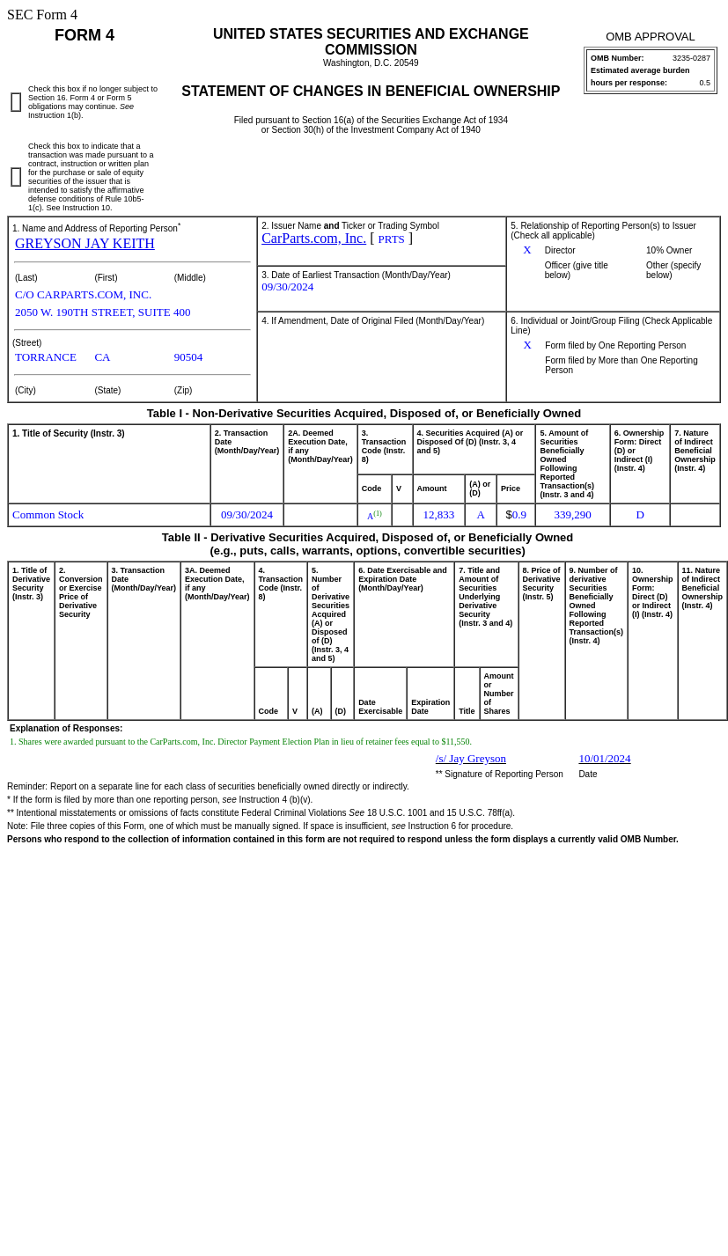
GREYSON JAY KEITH (85, 243)
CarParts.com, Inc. (313, 238)
